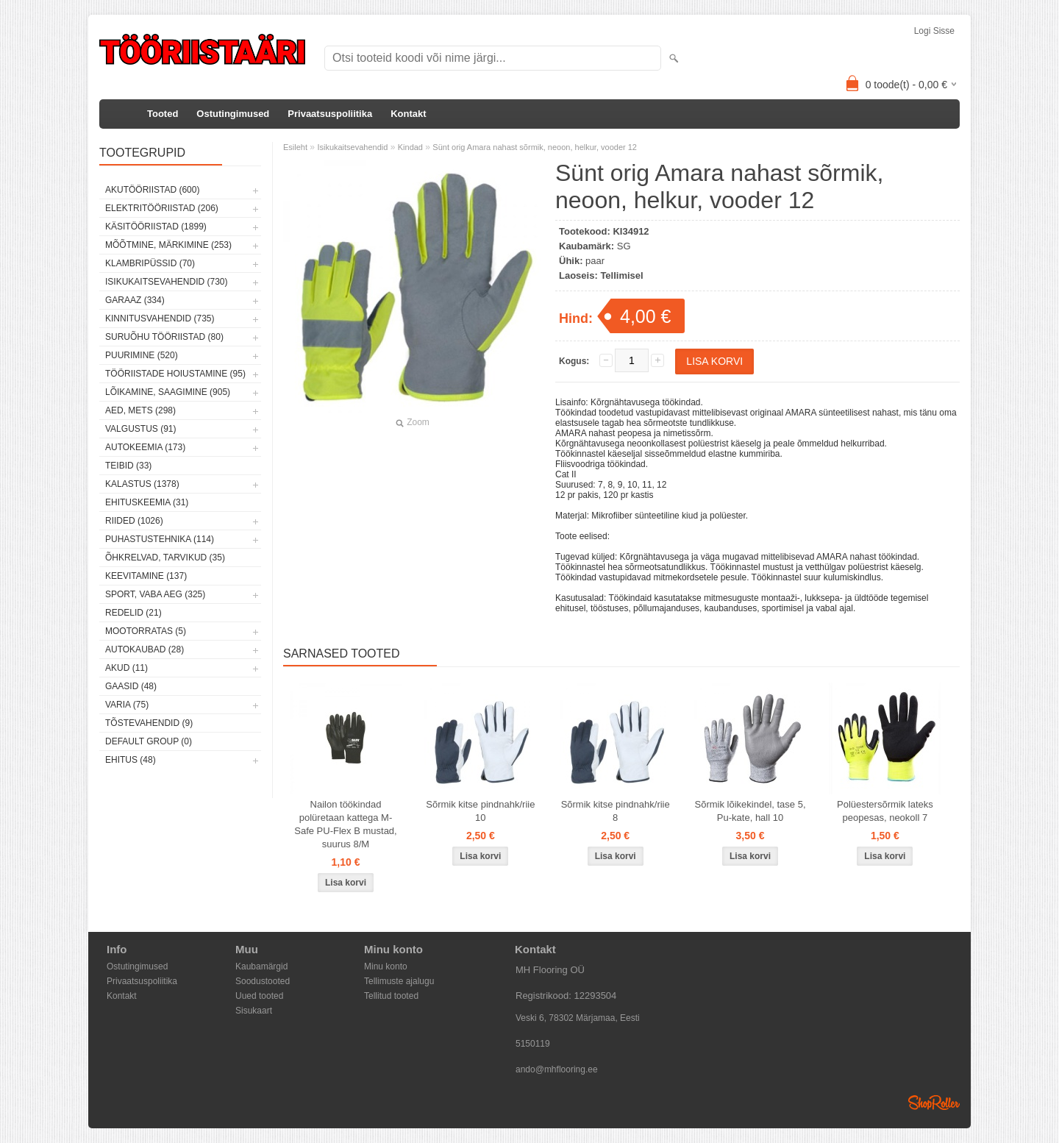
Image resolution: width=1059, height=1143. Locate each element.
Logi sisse (934, 31)
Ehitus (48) (130, 760)
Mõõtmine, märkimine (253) (168, 245)
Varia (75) (127, 704)
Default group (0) (148, 741)
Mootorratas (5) (145, 631)
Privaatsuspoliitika (330, 113)
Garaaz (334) (135, 300)
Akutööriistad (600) (152, 190)
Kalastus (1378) (142, 484)
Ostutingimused (232, 113)
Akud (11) (126, 668)
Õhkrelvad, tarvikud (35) (165, 557)
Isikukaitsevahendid (352, 147)
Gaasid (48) (131, 686)
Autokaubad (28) (144, 649)
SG (624, 246)
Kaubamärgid (261, 966)
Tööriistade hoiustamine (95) (175, 373)
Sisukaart (253, 1010)
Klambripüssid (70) (150, 263)
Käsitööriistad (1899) (156, 226)
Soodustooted (262, 981)
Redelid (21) (133, 613)
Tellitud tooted (391, 996)
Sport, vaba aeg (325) (155, 594)
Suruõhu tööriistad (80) (164, 337)
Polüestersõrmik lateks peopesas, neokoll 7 (885, 811)
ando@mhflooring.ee (557, 1069)
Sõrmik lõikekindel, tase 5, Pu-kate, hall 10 (750, 811)
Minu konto (385, 966)
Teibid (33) (128, 465)
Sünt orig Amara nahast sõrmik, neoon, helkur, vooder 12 (534, 147)
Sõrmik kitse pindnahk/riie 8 (615, 811)
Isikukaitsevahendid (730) (166, 282)
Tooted (162, 113)
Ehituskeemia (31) (146, 502)
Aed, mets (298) (140, 410)
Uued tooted (259, 996)
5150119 (533, 1044)
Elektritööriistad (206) (161, 208)
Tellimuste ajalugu (399, 981)
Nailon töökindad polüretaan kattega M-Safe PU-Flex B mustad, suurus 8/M (345, 824)
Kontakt (408, 113)
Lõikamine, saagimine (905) (167, 392)
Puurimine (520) (141, 355)
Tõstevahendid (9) (149, 723)
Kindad (410, 147)
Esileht (295, 147)
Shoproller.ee (934, 1102)
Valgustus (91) (140, 429)
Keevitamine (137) (146, 576)
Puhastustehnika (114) (159, 539)
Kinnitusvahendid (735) (159, 318)
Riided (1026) (134, 521)
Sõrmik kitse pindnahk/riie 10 (480, 811)
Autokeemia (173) (145, 447)
